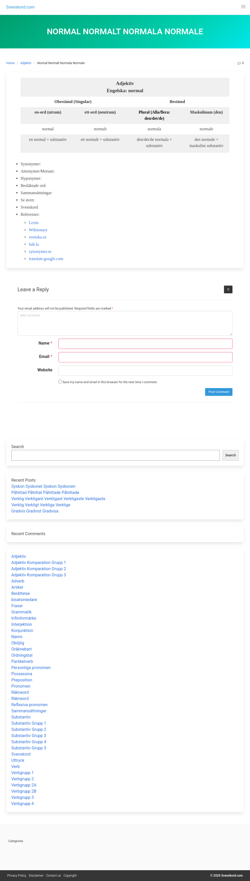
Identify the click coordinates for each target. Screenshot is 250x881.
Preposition (21, 680)
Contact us (53, 875)
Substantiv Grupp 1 (28, 723)
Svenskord (20, 754)
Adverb (17, 581)
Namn (16, 636)
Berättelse (20, 593)
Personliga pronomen (31, 667)
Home (10, 63)
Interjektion (21, 624)
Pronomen (20, 686)
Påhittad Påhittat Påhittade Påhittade (45, 492)
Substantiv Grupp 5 (28, 748)
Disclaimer (36, 875)
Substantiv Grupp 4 (28, 741)
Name (45, 343)
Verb (15, 766)
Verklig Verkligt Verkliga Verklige (40, 504)
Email (45, 356)
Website (44, 369)
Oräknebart (21, 649)
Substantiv (21, 717)
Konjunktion (22, 630)
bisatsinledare (24, 599)
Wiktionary (38, 230)
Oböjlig (17, 642)
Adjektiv (25, 63)
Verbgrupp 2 (22, 778)
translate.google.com (46, 258)
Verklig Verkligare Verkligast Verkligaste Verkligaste (58, 498)
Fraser (17, 605)
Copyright (70, 875)
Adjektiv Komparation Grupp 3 (38, 574)
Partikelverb (22, 661)
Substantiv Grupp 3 (28, 735)
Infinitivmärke (23, 618)
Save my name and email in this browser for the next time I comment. (108, 382)
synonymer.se (40, 251)
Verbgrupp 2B (23, 791)
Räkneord (20, 692)
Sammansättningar (28, 710)
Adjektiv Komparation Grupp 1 (38, 562)
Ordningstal (21, 655)
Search (17, 446)
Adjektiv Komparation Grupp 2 (38, 568)
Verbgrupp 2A (23, 785)
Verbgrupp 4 (22, 803)
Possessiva (21, 673)
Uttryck (17, 760)
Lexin (33, 222)
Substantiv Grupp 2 (28, 729)
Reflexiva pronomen (29, 704)
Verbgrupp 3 (22, 797)
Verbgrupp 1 (22, 772)
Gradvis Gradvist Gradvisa (35, 511)
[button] (243, 6)
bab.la (34, 244)
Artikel (17, 587)
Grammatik (21, 612)
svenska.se (37, 237)
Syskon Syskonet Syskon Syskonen (43, 486)
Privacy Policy (16, 875)
